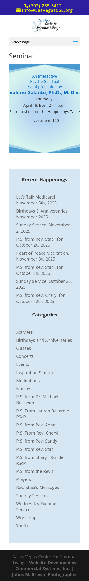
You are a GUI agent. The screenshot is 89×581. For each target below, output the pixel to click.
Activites (24, 332)
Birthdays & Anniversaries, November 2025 (42, 214)
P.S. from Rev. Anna (35, 425)
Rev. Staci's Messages (37, 487)
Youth (22, 525)
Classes (23, 348)
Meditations (28, 380)
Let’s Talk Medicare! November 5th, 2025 (36, 200)
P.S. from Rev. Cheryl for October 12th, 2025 (40, 298)
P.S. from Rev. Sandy (36, 441)
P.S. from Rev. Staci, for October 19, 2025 (39, 270)
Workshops (27, 517)
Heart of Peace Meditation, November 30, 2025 (42, 256)
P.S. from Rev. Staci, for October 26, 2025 (39, 242)
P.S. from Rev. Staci (35, 449)
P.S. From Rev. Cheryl (37, 433)
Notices (23, 388)
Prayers (23, 479)
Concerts (25, 356)
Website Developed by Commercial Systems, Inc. (45, 565)
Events (22, 364)
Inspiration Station (34, 372)
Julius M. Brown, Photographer (44, 574)
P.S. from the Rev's (34, 471)
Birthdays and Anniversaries (44, 340)
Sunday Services (32, 495)
